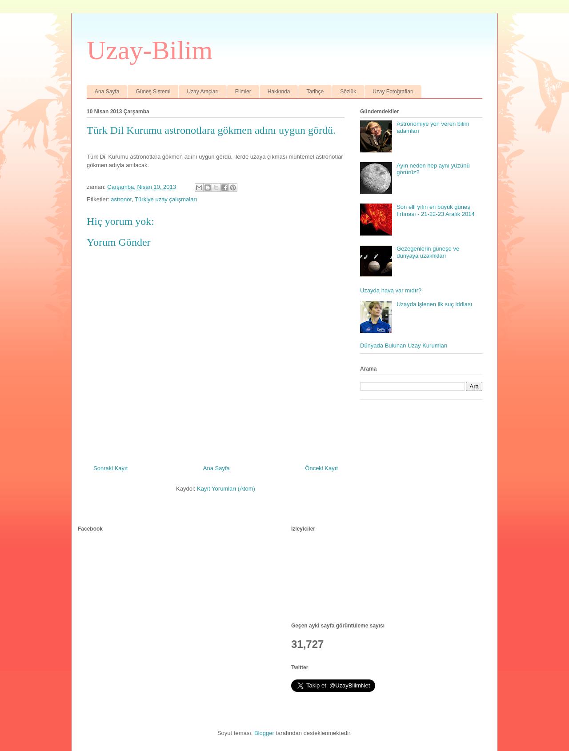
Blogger (264, 733)
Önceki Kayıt (321, 468)
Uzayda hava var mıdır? (390, 290)
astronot (121, 199)
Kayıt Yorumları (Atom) (226, 488)
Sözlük (348, 91)
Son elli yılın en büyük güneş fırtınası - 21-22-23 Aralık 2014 (436, 210)
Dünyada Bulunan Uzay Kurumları (404, 345)
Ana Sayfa (107, 91)
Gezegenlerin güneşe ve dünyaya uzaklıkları (428, 252)
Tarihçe (315, 91)
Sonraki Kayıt (110, 468)
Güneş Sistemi (153, 91)
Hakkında (279, 91)
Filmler (243, 91)
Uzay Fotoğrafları (393, 91)
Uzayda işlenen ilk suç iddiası (434, 304)
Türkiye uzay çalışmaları (166, 199)
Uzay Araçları (202, 91)
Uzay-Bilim (149, 50)
